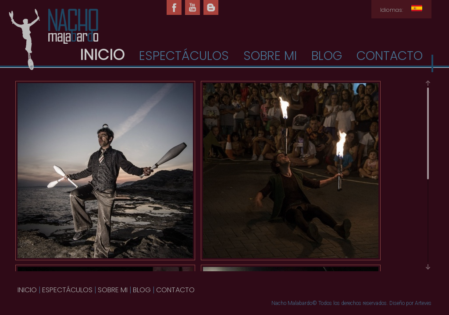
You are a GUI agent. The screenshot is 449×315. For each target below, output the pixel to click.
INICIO (27, 290)
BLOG (326, 55)
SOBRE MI (270, 55)
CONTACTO (389, 55)
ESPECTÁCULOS (184, 55)
